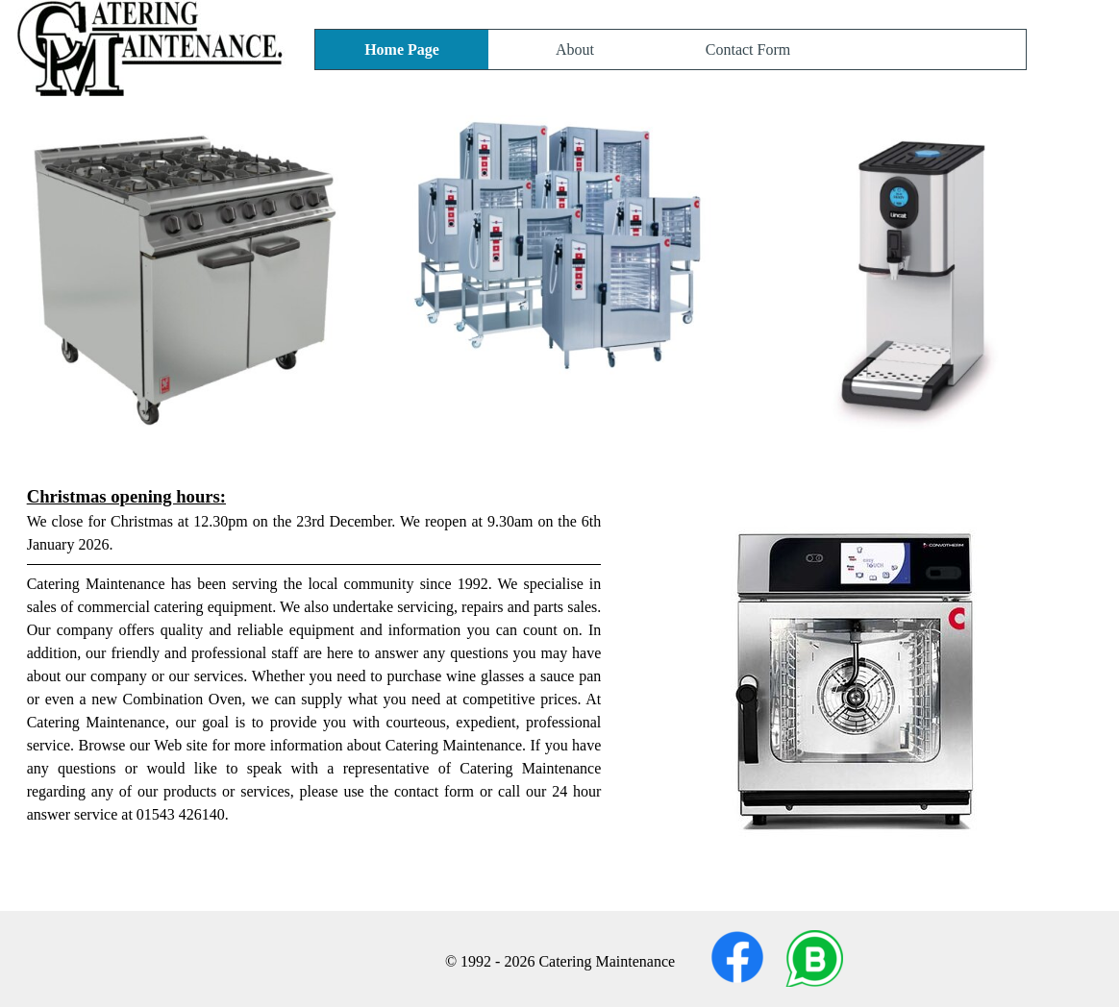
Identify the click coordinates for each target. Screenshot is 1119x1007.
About (575, 49)
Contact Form (748, 49)
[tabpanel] (560, 687)
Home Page (401, 49)
